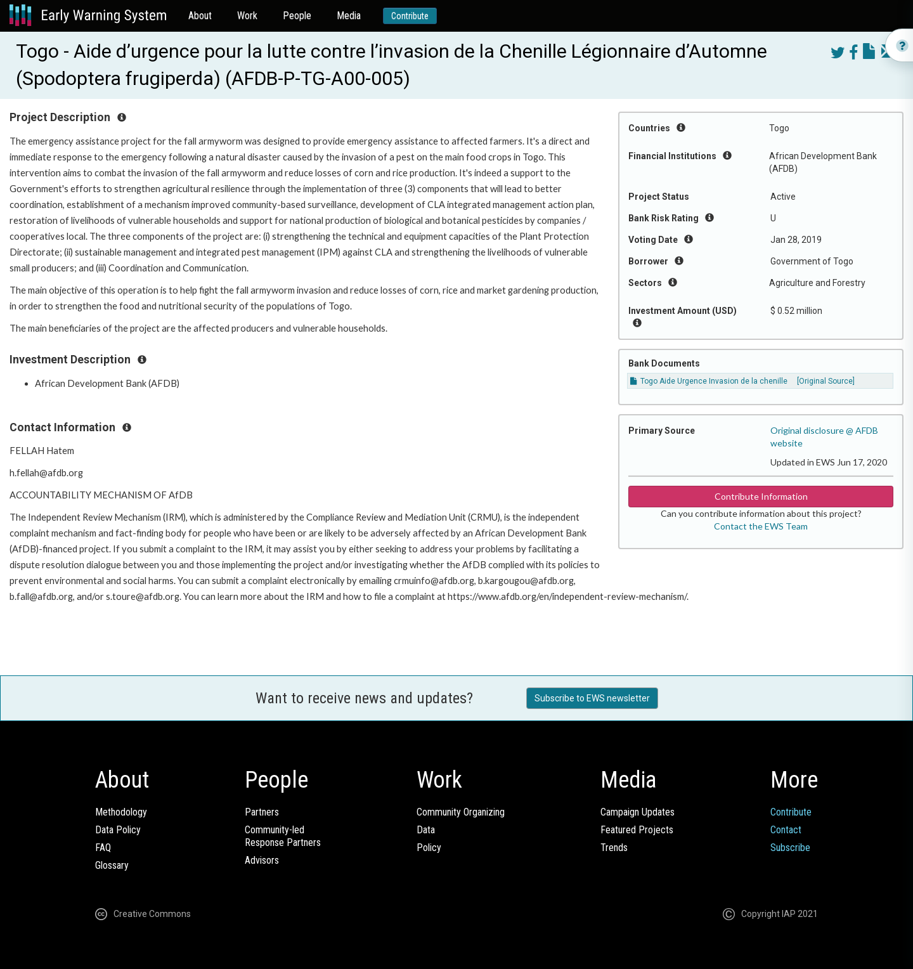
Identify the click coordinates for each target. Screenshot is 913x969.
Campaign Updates (637, 812)
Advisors (262, 860)
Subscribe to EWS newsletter (592, 698)
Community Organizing (461, 812)
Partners (262, 812)
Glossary (112, 865)
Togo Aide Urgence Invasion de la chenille (708, 381)
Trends (614, 848)
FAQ (103, 848)
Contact (785, 830)
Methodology (121, 812)
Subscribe (790, 848)
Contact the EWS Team (761, 526)
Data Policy (118, 830)
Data (426, 830)
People (297, 16)
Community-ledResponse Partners (283, 836)
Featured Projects (636, 830)
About (200, 16)
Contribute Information (761, 496)
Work (247, 16)
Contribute (410, 16)
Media (349, 16)
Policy (429, 848)
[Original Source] (826, 381)
